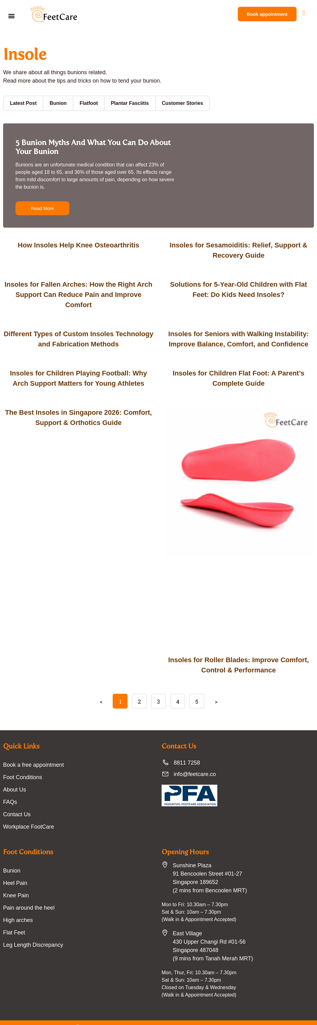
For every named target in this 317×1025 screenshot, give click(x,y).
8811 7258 (186, 752)
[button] (11, 16)
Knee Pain (15, 885)
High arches (17, 910)
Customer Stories (174, 103)
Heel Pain (14, 872)
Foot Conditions (22, 767)
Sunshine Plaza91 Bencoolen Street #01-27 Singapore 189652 (206, 863)
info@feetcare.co (194, 764)
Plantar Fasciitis (124, 103)
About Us (14, 779)
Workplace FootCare (28, 816)
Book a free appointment (33, 754)
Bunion (55, 103)
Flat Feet (13, 922)
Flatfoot (85, 103)
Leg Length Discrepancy (31, 934)
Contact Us (16, 804)
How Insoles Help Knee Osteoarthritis (78, 245)
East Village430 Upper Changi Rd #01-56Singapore (207, 931)
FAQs (9, 791)
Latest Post (22, 103)
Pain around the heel (27, 897)
